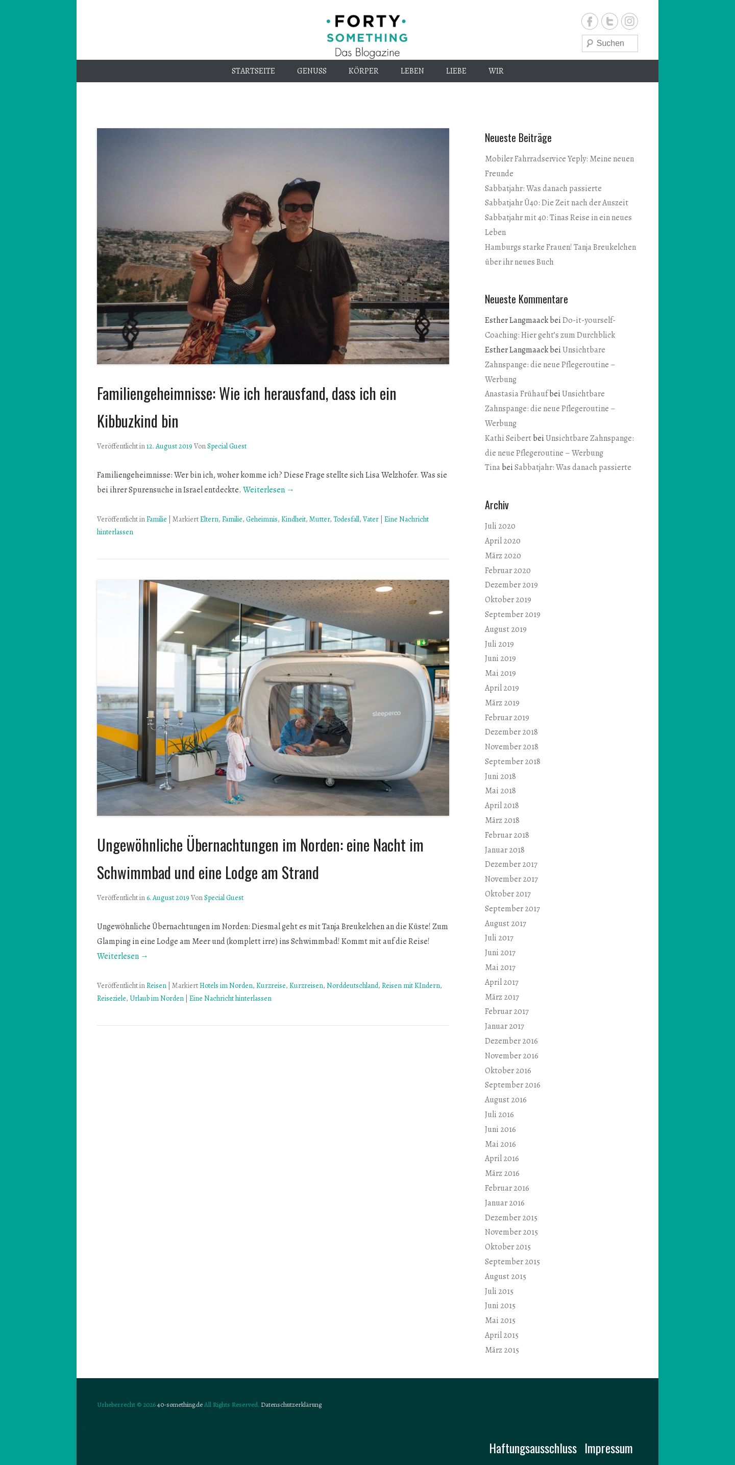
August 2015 (505, 1276)
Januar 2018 (505, 850)
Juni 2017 (500, 952)
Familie (156, 519)
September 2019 (513, 614)
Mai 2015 (500, 1320)
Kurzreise (271, 985)
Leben (412, 71)
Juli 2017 (499, 937)
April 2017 (502, 982)
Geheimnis (262, 519)
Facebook (589, 21)
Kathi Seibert (508, 438)
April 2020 (503, 541)
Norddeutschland (352, 985)
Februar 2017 (507, 1011)
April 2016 (502, 1158)
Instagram (629, 21)
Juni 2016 (500, 1129)
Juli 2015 (499, 1291)
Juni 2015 (500, 1305)
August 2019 (506, 629)
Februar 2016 (507, 1188)
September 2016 (513, 1085)
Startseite (253, 71)
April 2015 (502, 1335)
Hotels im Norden (226, 985)
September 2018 (513, 761)
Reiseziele (111, 998)
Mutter (319, 519)
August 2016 (506, 1099)
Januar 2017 (504, 1026)
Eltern (209, 519)
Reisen (156, 985)
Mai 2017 (500, 967)
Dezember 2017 (511, 864)
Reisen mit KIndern (411, 985)
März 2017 (502, 997)
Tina (492, 467)
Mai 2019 (500, 673)
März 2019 (502, 702)
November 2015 (511, 1232)
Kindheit (293, 519)
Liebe (456, 71)
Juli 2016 (499, 1114)
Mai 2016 (500, 1144)
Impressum (608, 1447)
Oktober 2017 (508, 894)
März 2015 (502, 1350)
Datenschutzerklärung (291, 1404)
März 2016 (502, 1173)
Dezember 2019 (511, 584)
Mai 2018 (500, 790)
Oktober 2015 (508, 1247)
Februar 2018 (507, 835)
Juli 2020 (500, 526)
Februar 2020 (508, 570)
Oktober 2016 (508, 1070)
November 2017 (511, 879)
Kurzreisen (306, 985)
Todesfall (346, 519)
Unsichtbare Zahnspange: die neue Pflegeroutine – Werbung (550, 364)
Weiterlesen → (269, 489)
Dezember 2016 (511, 1041)
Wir (496, 71)
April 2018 (502, 805)
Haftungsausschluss (533, 1447)
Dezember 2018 (511, 732)
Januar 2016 (505, 1203)
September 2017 (512, 908)
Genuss (312, 71)
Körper (364, 71)
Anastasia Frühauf (516, 393)
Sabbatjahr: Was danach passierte (543, 188)
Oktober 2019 (508, 599)
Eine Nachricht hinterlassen (230, 998)
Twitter (609, 21)
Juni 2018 (500, 776)
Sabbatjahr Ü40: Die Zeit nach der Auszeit (556, 202)
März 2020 (503, 555)
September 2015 (512, 1261)
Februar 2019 (507, 717)
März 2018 (502, 820)
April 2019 (502, 688)
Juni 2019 (500, 658)
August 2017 (505, 923)
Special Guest (227, 446)
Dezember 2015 (511, 1217)
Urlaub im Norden (157, 998)
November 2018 (511, 746)
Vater (371, 519)
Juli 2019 (499, 644)
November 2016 (511, 1055)
